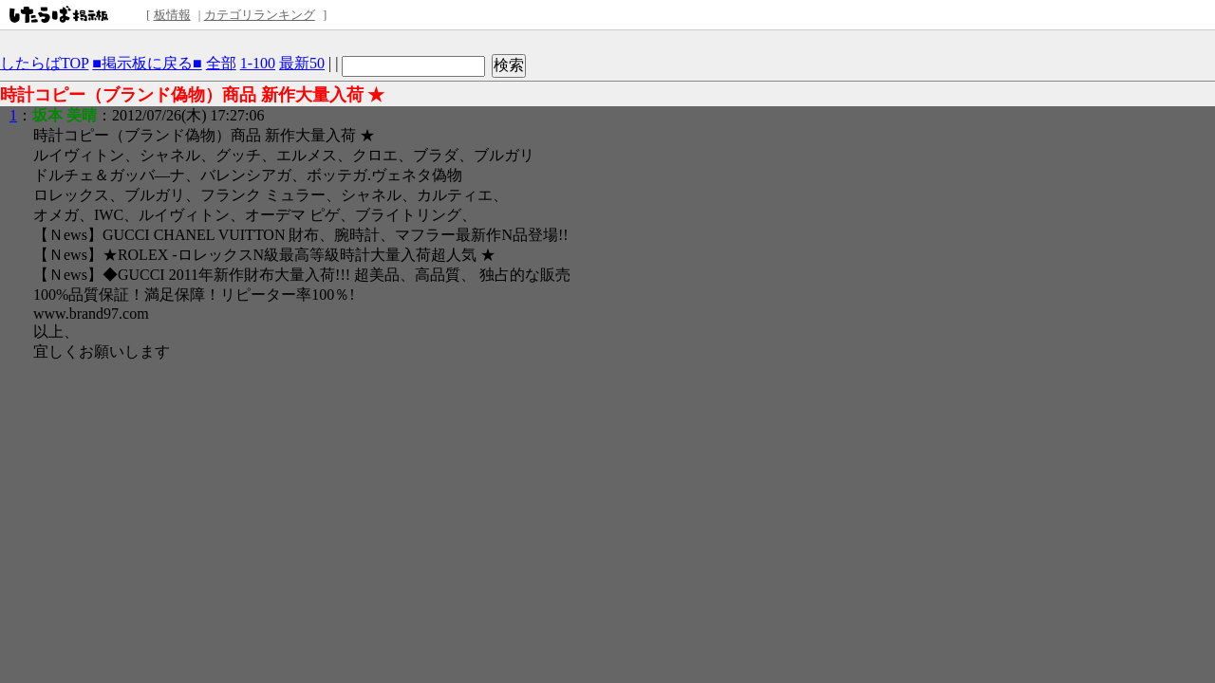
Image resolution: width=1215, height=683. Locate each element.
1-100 (257, 63)
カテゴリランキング (259, 15)
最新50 (302, 63)
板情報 (172, 15)
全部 (221, 63)
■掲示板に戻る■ (146, 63)
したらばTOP (44, 63)
